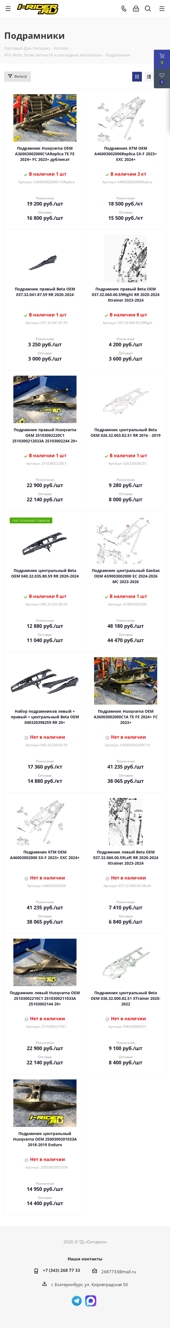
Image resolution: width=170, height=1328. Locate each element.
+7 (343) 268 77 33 (61, 1270)
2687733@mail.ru (118, 1271)
